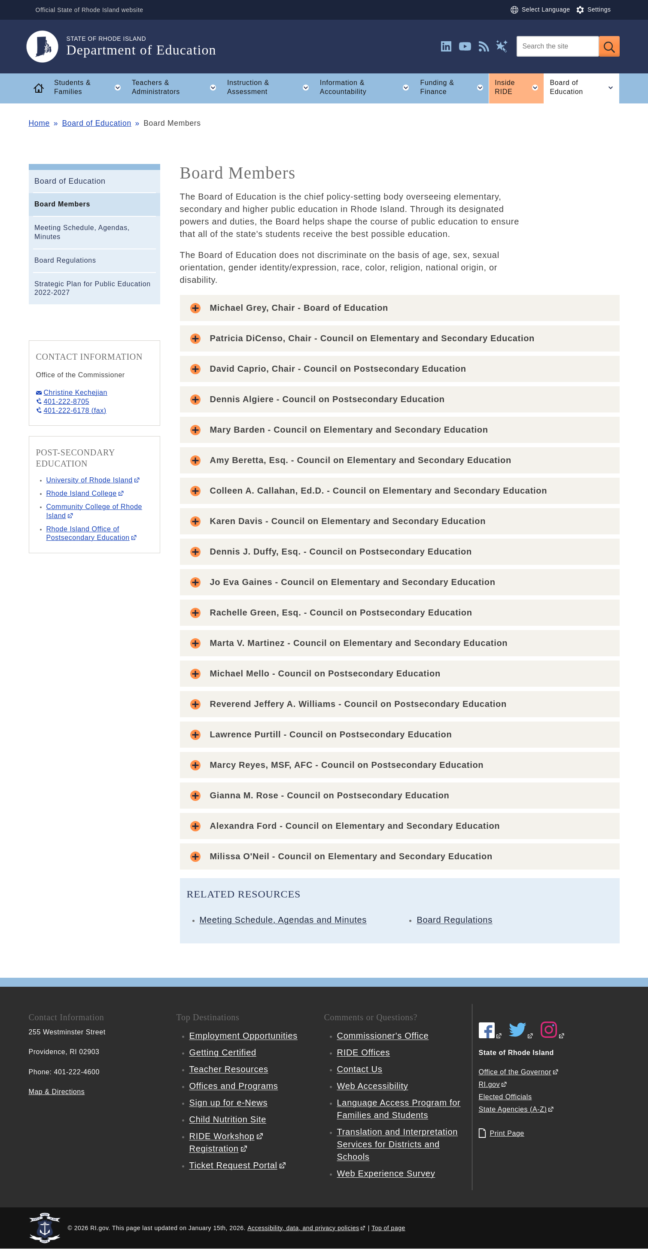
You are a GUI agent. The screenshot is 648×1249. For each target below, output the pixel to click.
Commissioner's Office (383, 1035)
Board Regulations (65, 260)
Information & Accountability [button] (367, 87)
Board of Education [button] (584, 87)
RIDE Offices (363, 1052)
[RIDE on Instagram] (552, 1036)
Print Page (507, 1133)
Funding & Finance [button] (454, 87)
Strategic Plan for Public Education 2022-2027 (92, 288)
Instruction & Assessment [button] (270, 87)
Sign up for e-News (228, 1102)
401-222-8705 (66, 401)
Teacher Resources (228, 1069)
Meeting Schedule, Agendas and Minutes (283, 920)
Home (39, 123)
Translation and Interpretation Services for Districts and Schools (397, 1144)
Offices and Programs (233, 1086)
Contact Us (360, 1069)
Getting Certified (222, 1052)
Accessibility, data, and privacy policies (303, 1228)
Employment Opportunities (243, 1035)
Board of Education (96, 123)
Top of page (388, 1228)
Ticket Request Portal (233, 1165)
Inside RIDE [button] (519, 87)
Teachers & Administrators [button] (176, 87)
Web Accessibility (372, 1086)
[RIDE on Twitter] (521, 1036)
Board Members (62, 204)
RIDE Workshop (222, 1136)
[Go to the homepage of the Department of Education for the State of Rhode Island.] (48, 46)
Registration (214, 1148)
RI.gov (489, 1084)
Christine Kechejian (76, 392)
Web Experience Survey (386, 1173)
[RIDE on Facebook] (490, 1036)
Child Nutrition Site (228, 1119)
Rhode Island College (81, 493)
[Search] (558, 46)
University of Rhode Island (89, 480)
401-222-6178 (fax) (75, 410)
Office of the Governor (515, 1072)
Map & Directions (57, 1091)
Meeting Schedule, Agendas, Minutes (82, 232)
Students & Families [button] (90, 87)
